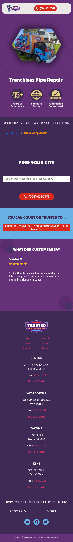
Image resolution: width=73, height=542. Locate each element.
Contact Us (45, 338)
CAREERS (51, 511)
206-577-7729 (40, 480)
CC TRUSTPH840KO (29, 122)
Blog (27, 338)
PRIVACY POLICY (18, 511)
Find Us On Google (36, 381)
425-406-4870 (40, 375)
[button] (63, 9)
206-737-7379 (40, 445)
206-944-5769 (40, 410)
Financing (27, 348)
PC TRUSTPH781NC (60, 122)
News (27, 343)
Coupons (46, 343)
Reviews (45, 348)
